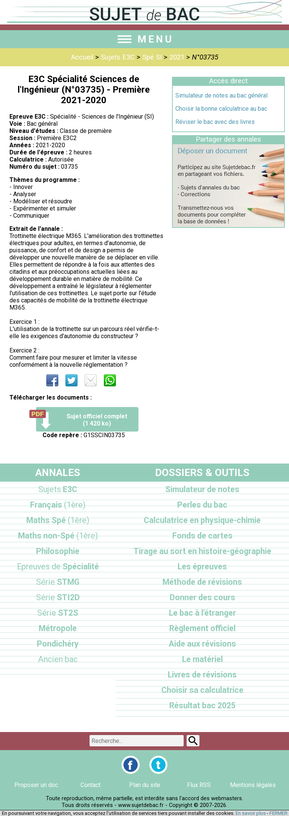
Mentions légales (253, 785)
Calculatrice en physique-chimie (202, 520)
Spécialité (58, 566)
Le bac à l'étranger (202, 613)
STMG (57, 582)
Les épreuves (202, 566)
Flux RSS (199, 785)
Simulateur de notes (202, 489)
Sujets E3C (118, 57)
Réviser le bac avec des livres (215, 121)
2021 (176, 57)
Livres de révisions (202, 674)
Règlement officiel (202, 628)
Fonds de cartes (202, 535)
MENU (144, 39)
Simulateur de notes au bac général (221, 95)
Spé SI (152, 57)
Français (57, 504)
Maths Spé (57, 520)
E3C (57, 489)
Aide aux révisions (202, 643)
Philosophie (57, 551)
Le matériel (202, 659)
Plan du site (144, 785)
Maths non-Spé (58, 535)
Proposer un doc (36, 785)
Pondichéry (58, 643)
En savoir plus (251, 813)
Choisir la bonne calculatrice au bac (221, 108)
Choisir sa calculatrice (202, 690)
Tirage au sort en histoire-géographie (202, 551)
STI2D (58, 597)
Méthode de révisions (202, 582)
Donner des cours (202, 597)
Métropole (58, 628)
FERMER (278, 813)
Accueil (82, 57)
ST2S (57, 613)
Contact (90, 785)
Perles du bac (202, 504)
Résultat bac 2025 (202, 705)
